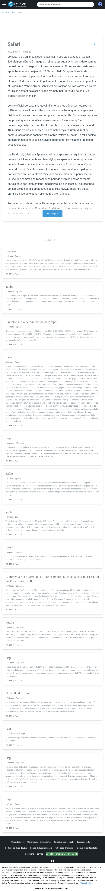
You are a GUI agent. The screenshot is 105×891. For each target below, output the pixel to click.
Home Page (7, 12)
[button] (4, 5)
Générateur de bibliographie (39, 842)
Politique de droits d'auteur (16, 848)
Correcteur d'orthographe (64, 842)
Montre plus (52, 213)
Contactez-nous (17, 842)
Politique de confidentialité (87, 848)
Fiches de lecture (84, 842)
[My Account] (100, 4)
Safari (20, 12)
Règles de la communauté (41, 848)
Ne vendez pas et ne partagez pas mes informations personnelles (61, 854)
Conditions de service (23, 854)
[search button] (91, 4)
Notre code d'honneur (64, 848)
